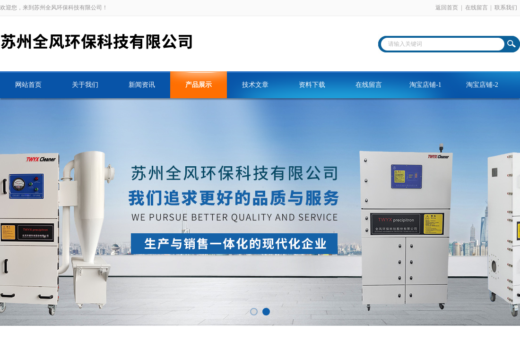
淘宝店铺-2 (482, 84)
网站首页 (28, 84)
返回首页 (446, 7)
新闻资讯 (142, 84)
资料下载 (312, 84)
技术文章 (255, 84)
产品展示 (198, 84)
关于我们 (85, 84)
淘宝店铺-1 (425, 84)
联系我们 (505, 7)
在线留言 (476, 7)
